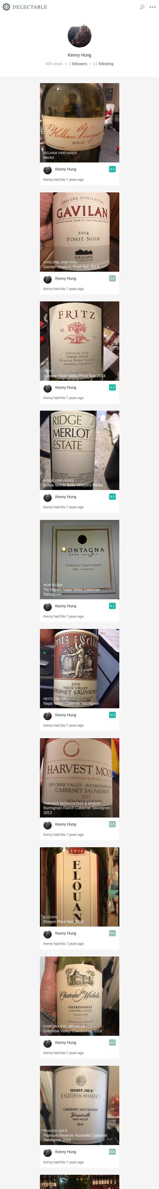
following (106, 64)
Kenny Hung (65, 169)
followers (79, 64)
